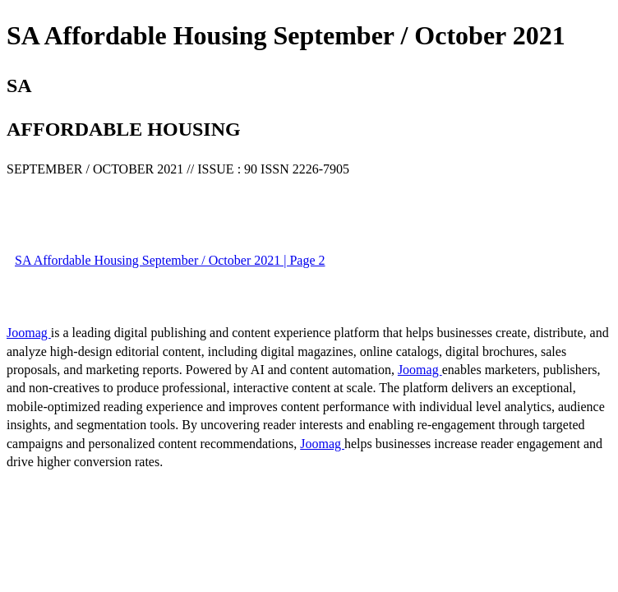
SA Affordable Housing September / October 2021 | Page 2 (170, 260)
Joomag (29, 333)
